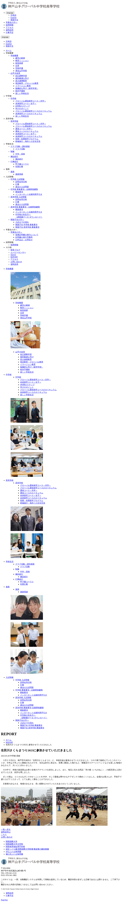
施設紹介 (14, 156)
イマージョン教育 (23, 86)
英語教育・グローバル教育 (26, 83)
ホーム (9, 51)
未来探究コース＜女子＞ (25, 103)
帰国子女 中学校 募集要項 (26, 225)
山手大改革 (15, 73)
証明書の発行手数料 (24, 237)
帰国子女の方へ (17, 220)
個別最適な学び (22, 78)
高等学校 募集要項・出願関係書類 (25, 207)
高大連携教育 (21, 81)
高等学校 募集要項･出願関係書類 (29, 708)
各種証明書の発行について (26, 235)
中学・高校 (20, 154)
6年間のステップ (22, 106)
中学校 (13, 98)
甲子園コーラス (22, 164)
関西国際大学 (11, 841)
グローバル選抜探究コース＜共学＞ (30, 101)
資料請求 (9, 30)
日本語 (13, 15)
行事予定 (9, 32)
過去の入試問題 (22, 187)
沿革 (17, 66)
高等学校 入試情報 (18, 197)
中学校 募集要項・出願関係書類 (24, 189)
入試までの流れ (22, 222)
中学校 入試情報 (17, 179)
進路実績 (19, 174)
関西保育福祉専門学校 (15, 847)
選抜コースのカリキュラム (26, 131)
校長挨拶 (19, 63)
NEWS (13, 255)
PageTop (4, 900)
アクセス (9, 27)
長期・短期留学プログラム (26, 139)
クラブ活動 (20, 149)
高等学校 (14, 121)
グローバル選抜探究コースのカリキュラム (33, 111)
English (13, 18)
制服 (12, 151)
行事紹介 (14, 162)
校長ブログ (15, 250)
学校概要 (14, 56)
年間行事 (19, 167)
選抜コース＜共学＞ (24, 129)
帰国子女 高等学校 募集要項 (27, 227)
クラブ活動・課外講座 (20, 146)
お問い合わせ (16, 262)
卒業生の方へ (11, 22)
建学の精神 (20, 58)
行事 (17, 184)
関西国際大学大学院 (14, 844)
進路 (12, 172)
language (10, 13)
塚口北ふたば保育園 (14, 854)
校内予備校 (20, 91)
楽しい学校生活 (22, 93)
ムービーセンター (18, 252)
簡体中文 (14, 20)
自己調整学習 (21, 76)
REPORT (14, 257)
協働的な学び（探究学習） (26, 88)
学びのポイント (22, 109)
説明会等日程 (21, 182)
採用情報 (9, 25)
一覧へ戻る (6, 829)
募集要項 (19, 192)
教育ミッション (22, 61)
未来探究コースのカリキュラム (28, 114)
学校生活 (9, 562)
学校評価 (19, 68)
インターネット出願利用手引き (28, 194)
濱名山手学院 (21, 71)
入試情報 (9, 677)
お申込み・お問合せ (24, 240)
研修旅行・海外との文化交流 (27, 141)
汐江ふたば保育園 (13, 852)
